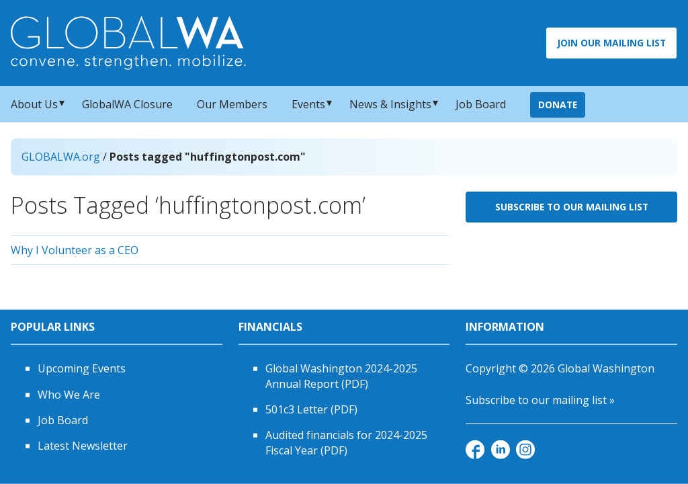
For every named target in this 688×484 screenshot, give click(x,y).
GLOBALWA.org (61, 156)
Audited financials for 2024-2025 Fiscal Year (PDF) (346, 442)
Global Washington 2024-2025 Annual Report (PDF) (341, 376)
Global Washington (606, 368)
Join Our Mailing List (611, 42)
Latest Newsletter (83, 445)
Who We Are (69, 394)
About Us (34, 104)
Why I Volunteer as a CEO (74, 250)
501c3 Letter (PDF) (311, 409)
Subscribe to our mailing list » (540, 399)
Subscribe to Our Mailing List (571, 206)
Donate (557, 104)
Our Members (232, 104)
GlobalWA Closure (127, 104)
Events (308, 104)
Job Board (481, 104)
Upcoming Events (82, 368)
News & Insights (390, 104)
